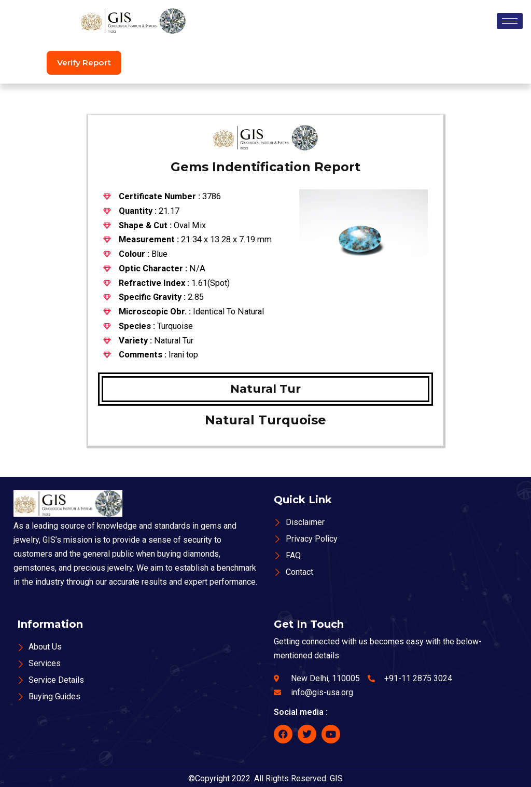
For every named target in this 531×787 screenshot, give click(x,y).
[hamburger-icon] (510, 21)
